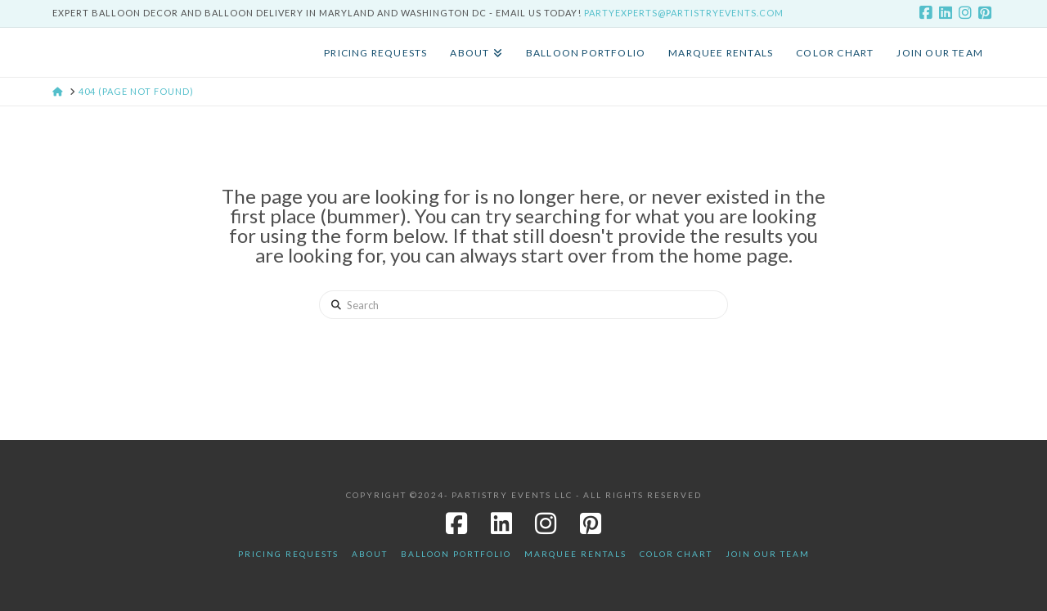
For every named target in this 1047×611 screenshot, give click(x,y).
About (370, 554)
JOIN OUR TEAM (768, 554)
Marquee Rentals (575, 554)
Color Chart (676, 554)
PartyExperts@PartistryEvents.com (684, 12)
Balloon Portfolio (456, 554)
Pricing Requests (288, 554)
